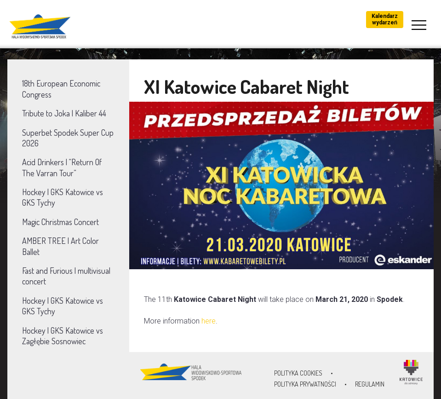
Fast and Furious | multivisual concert (66, 276)
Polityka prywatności (305, 384)
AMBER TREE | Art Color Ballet (60, 246)
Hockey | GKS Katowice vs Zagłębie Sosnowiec (62, 335)
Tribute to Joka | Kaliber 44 (64, 113)
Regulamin (369, 384)
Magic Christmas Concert (60, 222)
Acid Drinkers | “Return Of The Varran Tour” (62, 167)
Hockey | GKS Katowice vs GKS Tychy (62, 197)
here (208, 321)
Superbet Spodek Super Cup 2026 (68, 137)
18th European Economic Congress (61, 88)
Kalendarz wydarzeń (385, 19)
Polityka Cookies (298, 373)
